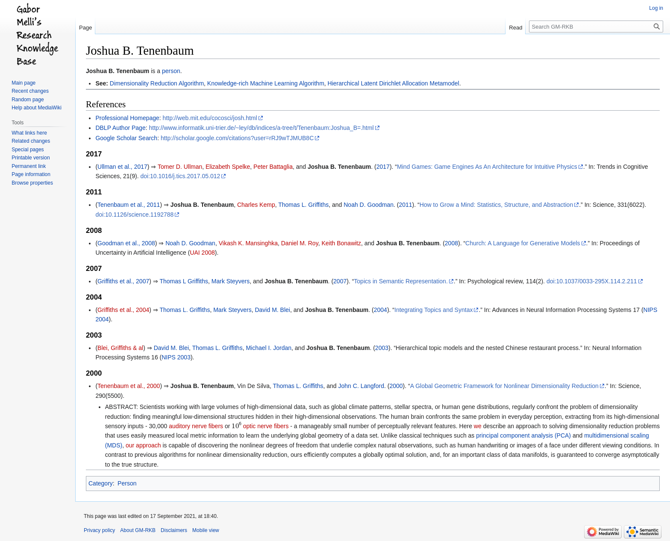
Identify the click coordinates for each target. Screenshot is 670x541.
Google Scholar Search (126, 138)
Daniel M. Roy (299, 243)
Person (127, 483)
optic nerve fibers (266, 426)
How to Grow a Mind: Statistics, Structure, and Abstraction (496, 204)
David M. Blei (272, 309)
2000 (396, 385)
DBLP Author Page (120, 127)
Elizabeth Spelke (228, 166)
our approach (143, 445)
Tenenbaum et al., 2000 (128, 385)
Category (100, 483)
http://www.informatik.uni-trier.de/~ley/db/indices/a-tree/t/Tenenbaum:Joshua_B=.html (261, 127)
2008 (451, 243)
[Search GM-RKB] (596, 26)
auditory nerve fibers (196, 426)
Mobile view (205, 530)
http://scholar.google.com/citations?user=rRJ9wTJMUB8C (237, 138)
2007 (340, 281)
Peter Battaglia (273, 166)
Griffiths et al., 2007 (123, 281)
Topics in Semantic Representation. (400, 281)
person (171, 71)
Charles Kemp (256, 204)
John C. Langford (361, 385)
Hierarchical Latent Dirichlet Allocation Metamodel (393, 83)
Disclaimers (174, 530)
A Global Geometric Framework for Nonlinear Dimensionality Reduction (504, 385)
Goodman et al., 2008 (126, 243)
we (478, 426)
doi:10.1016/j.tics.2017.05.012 (180, 176)
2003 (381, 347)
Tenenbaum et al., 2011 (128, 204)
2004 (380, 309)
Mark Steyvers (231, 281)
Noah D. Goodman (369, 204)
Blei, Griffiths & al (120, 347)
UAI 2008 (202, 252)
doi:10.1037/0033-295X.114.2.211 (592, 281)
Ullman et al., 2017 (122, 166)
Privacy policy (99, 530)
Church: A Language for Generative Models (522, 243)
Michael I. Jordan (268, 347)
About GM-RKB (138, 530)
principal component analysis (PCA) (523, 435)
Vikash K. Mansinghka (248, 243)
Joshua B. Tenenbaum (117, 71)
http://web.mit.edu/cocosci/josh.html (210, 118)
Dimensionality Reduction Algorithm (157, 83)
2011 (405, 204)
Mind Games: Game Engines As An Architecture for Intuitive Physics (487, 166)
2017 (383, 166)
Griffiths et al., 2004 (123, 309)
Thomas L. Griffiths (303, 204)
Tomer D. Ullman (180, 166)
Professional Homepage (127, 118)
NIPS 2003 (176, 357)
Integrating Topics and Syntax (433, 309)
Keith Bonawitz (341, 243)
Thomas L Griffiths (183, 281)
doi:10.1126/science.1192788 (134, 214)
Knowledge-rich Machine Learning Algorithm (265, 83)
